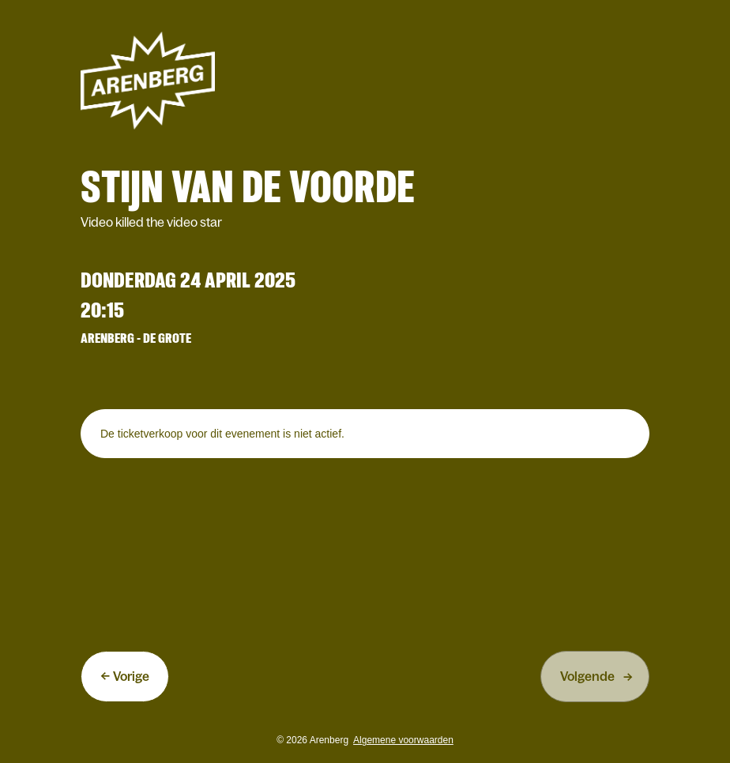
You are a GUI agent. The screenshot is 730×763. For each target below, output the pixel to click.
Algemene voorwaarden (403, 740)
